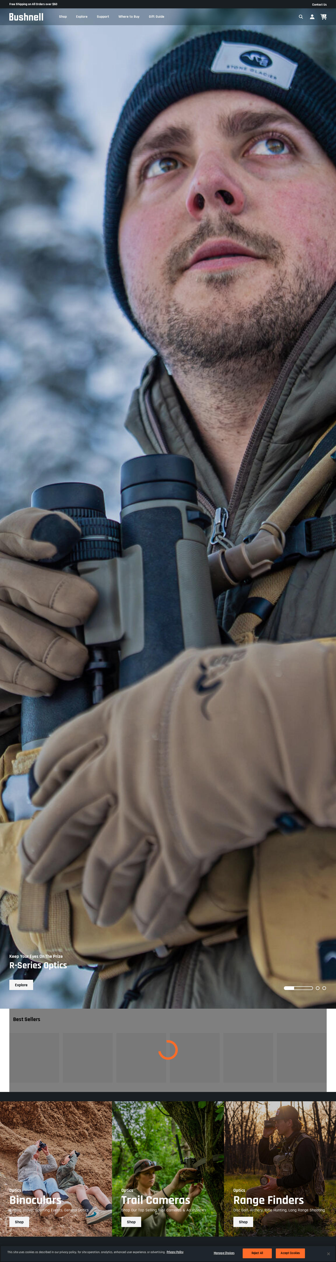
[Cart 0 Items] (324, 17)
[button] (63, 16)
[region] (168, 1253)
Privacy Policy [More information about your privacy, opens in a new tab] (175, 1252)
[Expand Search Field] (301, 17)
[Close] (328, 1254)
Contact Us (319, 5)
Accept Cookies (290, 1253)
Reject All (257, 1253)
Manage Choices (224, 1253)
